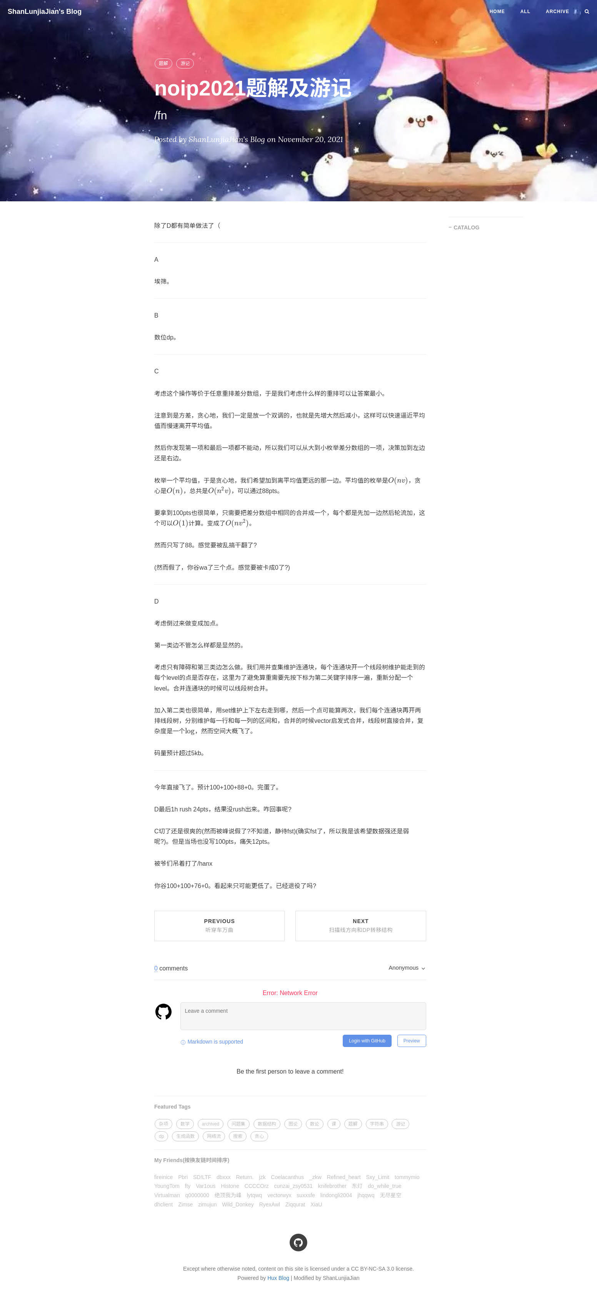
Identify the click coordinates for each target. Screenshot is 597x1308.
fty (188, 1186)
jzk (262, 1177)
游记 (185, 63)
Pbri (183, 1177)
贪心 (259, 1136)
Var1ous (205, 1186)
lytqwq (254, 1195)
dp (161, 1136)
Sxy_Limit (377, 1177)
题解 (163, 63)
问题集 (238, 1124)
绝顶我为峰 (228, 1195)
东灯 (357, 1186)
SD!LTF (202, 1177)
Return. (245, 1177)
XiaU (316, 1204)
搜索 (237, 1136)
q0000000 (197, 1195)
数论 (314, 1124)
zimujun (207, 1204)
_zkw (315, 1177)
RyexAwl (269, 1204)
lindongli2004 (336, 1195)
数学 (185, 1124)
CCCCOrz (257, 1186)
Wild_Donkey (237, 1204)
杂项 (163, 1124)
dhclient (163, 1204)
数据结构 (267, 1124)
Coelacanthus (287, 1177)
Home (497, 11)
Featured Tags (172, 1107)
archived (210, 1124)
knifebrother (332, 1186)
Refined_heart (344, 1177)
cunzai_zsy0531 (293, 1186)
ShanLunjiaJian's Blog (45, 11)
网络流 (214, 1136)
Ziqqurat (295, 1204)
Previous (219, 925)
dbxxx (224, 1177)
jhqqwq (365, 1195)
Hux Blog (278, 1278)
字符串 (377, 1124)
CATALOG (466, 227)
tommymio (407, 1177)
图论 (293, 1124)
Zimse (185, 1204)
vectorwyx (279, 1195)
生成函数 (185, 1136)
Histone (230, 1186)
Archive (557, 11)
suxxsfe (306, 1195)
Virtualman (167, 1195)
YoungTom (167, 1186)
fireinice (163, 1177)
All (525, 11)
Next (360, 925)
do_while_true (384, 1186)
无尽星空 (390, 1195)
